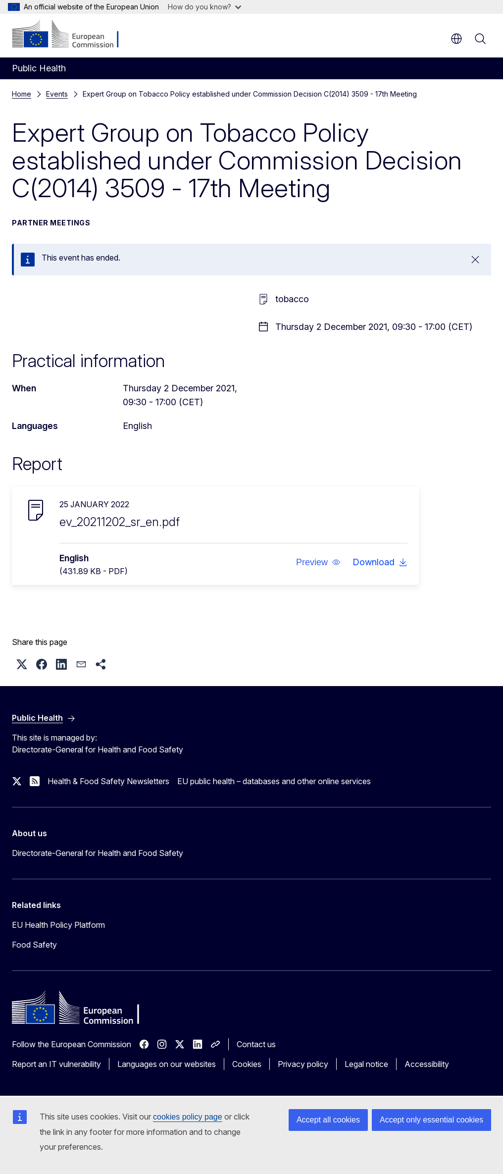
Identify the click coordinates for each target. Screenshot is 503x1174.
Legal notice (366, 1064)
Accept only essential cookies (431, 1120)
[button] (318, 562)
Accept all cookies (328, 1120)
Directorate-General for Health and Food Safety (97, 853)
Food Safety (34, 945)
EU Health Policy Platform (58, 925)
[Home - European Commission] (72, 35)
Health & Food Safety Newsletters (108, 781)
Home (21, 94)
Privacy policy (303, 1064)
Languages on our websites (166, 1064)
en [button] (456, 39)
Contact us (256, 1044)
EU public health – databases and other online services (274, 781)
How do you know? (204, 6)
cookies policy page (187, 1117)
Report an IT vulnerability (56, 1064)
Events (57, 94)
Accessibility (426, 1064)
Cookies (246, 1064)
